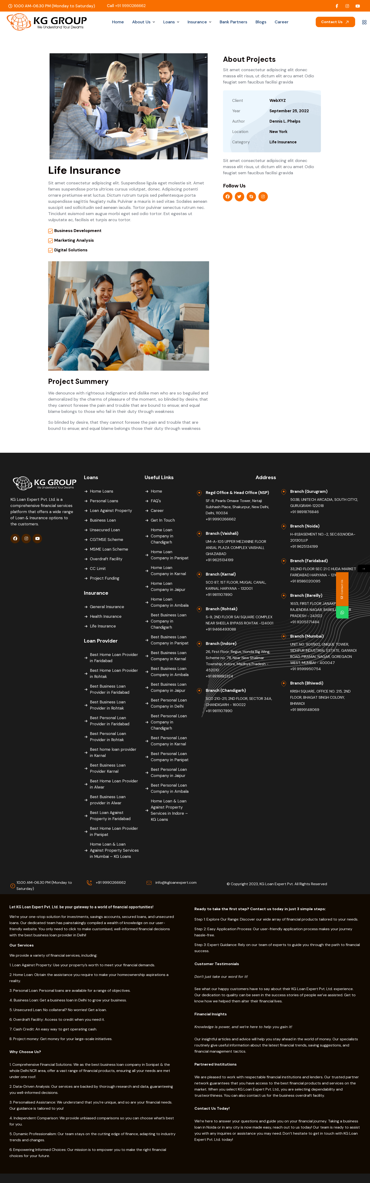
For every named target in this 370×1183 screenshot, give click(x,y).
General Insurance (107, 606)
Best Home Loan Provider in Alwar (114, 784)
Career (157, 510)
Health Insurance (106, 616)
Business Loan (103, 520)
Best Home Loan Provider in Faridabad (114, 657)
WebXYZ (277, 100)
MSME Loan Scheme (109, 549)
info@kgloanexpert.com (176, 882)
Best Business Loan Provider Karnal (108, 768)
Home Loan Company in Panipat (170, 554)
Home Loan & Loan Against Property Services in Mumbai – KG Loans (114, 850)
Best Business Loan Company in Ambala (170, 671)
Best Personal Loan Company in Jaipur (169, 772)
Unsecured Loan (105, 529)
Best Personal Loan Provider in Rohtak (108, 736)
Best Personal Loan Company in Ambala (170, 788)
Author (238, 121)
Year (236, 110)
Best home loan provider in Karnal (113, 752)
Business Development (77, 230)
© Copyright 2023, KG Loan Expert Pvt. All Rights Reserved (277, 883)
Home (156, 491)
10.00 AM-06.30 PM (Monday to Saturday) (44, 885)
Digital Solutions (71, 250)
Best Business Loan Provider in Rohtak (108, 705)
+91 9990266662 (126, 5)
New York (278, 131)
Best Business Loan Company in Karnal (168, 655)
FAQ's (156, 500)
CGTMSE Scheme (106, 539)
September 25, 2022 (289, 110)
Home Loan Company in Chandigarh (162, 536)
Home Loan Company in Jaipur (168, 586)
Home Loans (101, 491)
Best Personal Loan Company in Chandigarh (169, 722)
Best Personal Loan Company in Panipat (170, 756)
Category (241, 142)
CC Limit (98, 568)
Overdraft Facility (106, 558)
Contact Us (335, 21)
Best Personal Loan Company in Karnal (169, 741)
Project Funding (104, 578)
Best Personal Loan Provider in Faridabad (109, 720)
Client (237, 100)
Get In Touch (163, 520)
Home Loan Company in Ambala (170, 602)
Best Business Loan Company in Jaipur (168, 687)
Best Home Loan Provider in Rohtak (114, 673)
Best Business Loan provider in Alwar (108, 799)
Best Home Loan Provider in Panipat (114, 831)
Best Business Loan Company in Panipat (170, 640)
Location (240, 131)
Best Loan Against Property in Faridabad (110, 815)
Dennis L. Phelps (284, 121)
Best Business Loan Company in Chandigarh (168, 621)
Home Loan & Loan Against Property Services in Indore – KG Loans (169, 810)
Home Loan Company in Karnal (168, 570)
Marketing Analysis (74, 240)
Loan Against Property (111, 510)
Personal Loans (104, 500)
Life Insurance (283, 142)
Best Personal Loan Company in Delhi (169, 703)
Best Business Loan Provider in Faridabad (109, 689)
